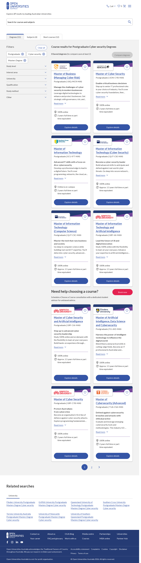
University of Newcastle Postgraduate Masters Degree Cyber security (52, 517)
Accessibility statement (79, 549)
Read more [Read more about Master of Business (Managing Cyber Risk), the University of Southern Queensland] (60, 103)
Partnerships (104, 534)
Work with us (70, 538)
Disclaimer (123, 549)
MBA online (104, 538)
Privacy (73, 553)
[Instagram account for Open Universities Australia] (12, 542)
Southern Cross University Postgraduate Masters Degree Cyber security (116, 505)
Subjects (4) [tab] (32, 37)
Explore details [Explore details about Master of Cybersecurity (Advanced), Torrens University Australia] (112, 455)
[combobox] (69, 22)
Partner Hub (122, 538)
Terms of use (83, 553)
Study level (26, 66)
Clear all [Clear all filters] (41, 47)
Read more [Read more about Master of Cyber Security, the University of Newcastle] (102, 96)
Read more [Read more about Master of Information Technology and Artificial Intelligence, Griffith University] (102, 256)
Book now (122, 292)
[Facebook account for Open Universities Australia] (7, 542)
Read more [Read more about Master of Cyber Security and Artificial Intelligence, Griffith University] (60, 346)
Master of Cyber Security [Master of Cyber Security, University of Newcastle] (110, 73)
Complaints (95, 549)
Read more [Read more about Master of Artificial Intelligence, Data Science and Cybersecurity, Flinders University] (102, 353)
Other (26, 97)
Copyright (113, 549)
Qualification (26, 84)
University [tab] (12, 495)
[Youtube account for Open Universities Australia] (21, 542)
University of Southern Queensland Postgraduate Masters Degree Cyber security (84, 517)
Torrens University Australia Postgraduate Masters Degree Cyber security (19, 517)
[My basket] (124, 6)
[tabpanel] (69, 257)
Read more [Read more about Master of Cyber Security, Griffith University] (60, 424)
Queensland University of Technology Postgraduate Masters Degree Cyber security (84, 505)
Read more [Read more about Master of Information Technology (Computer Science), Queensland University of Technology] (60, 256)
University (26, 78)
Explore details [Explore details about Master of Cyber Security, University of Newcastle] (112, 127)
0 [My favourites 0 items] (119, 6)
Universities (122, 534)
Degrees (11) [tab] (15, 37)
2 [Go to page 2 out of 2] (91, 467)
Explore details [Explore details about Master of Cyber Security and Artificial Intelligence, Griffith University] (71, 378)
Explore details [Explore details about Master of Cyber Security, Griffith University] (71, 455)
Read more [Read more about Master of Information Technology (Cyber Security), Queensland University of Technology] (102, 175)
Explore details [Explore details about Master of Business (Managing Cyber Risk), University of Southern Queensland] (71, 127)
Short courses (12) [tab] (51, 37)
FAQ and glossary (55, 538)
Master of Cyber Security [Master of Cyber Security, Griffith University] (68, 399)
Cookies (104, 549)
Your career (35, 538)
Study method (26, 90)
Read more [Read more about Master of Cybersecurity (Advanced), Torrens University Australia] (102, 431)
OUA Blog (69, 534)
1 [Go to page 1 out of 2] (84, 467)
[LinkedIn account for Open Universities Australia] (17, 542)
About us (51, 534)
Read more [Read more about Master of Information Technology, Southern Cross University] (60, 178)
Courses (85, 538)
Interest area (26, 72)
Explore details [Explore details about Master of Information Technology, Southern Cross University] (71, 202)
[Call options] (111, 6)
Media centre (88, 534)
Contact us (34, 534)
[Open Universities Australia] (17, 8)
